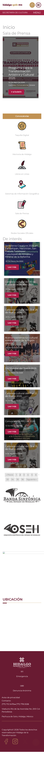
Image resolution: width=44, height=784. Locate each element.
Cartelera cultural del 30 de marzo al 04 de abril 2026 (20, 283)
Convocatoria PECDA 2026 (20, 421)
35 (18, 479)
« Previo (9, 475)
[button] (3, 74)
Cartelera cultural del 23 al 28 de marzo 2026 (21, 311)
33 (7, 479)
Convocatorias (22, 116)
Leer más (12, 267)
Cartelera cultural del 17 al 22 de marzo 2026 (21, 394)
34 (12, 479)
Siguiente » (32, 479)
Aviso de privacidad (11, 697)
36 (22, 479)
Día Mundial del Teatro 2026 (20, 368)
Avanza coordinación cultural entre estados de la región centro (21, 340)
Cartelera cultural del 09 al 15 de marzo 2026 (21, 447)
